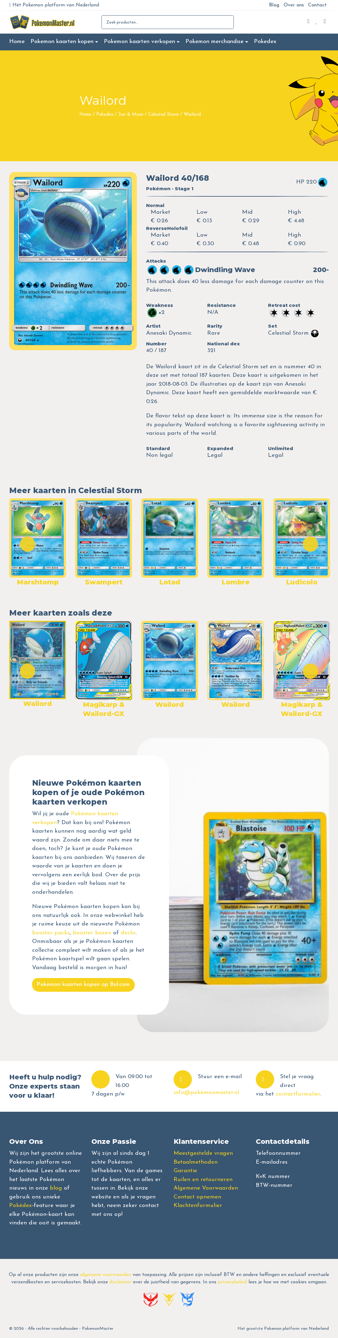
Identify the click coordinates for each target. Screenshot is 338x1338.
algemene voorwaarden (105, 1274)
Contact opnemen (197, 1197)
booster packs (51, 933)
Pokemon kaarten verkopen (139, 42)
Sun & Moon (130, 114)
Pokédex (20, 1206)
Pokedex (265, 42)
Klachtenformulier (198, 1206)
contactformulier (298, 1094)
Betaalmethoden (196, 1162)
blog (56, 1188)
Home (17, 42)
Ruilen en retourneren (203, 1180)
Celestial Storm (163, 114)
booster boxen (92, 933)
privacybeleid (232, 1282)
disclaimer (120, 1282)
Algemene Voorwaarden (206, 1188)
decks (128, 933)
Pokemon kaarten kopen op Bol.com (83, 984)
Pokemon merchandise (215, 42)
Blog (274, 5)
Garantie (185, 1171)
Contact (317, 5)
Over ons (294, 5)
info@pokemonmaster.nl (206, 1093)
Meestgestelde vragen (203, 1153)
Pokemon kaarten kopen (62, 42)
